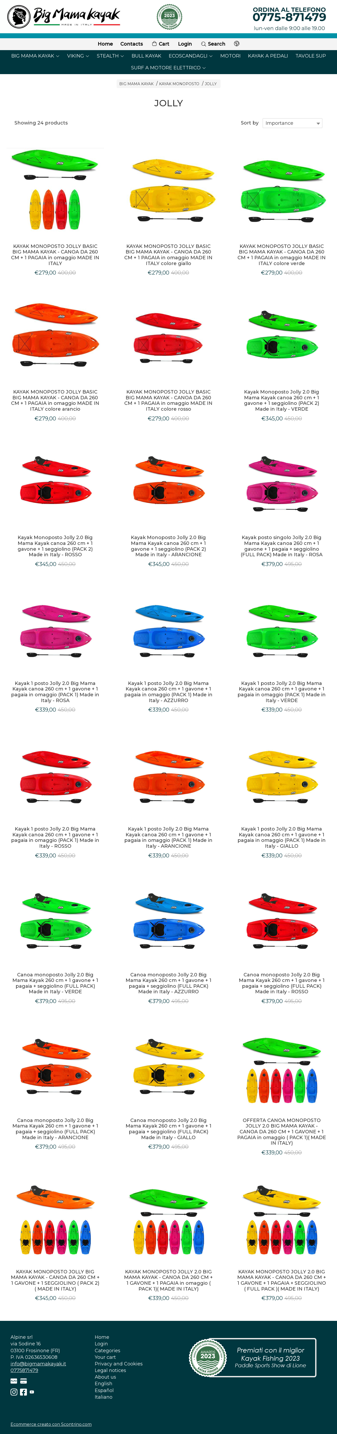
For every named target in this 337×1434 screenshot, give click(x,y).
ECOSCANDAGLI (191, 56)
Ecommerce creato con (51, 1424)
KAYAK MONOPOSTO (179, 83)
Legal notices (110, 1370)
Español (104, 1390)
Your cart (105, 1357)
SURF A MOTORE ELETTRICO (168, 68)
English (103, 1384)
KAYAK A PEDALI (268, 56)
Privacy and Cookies (119, 1364)
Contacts (131, 44)
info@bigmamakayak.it (38, 1364)
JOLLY (211, 83)
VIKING (78, 56)
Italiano (103, 1397)
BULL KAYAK (146, 56)
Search (213, 44)
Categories (107, 1351)
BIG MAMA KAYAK (35, 56)
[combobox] (292, 123)
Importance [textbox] (279, 123)
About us (105, 1377)
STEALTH (110, 56)
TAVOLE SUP (310, 56)
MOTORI (230, 56)
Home (105, 44)
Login (185, 44)
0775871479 (24, 1370)
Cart (160, 44)
